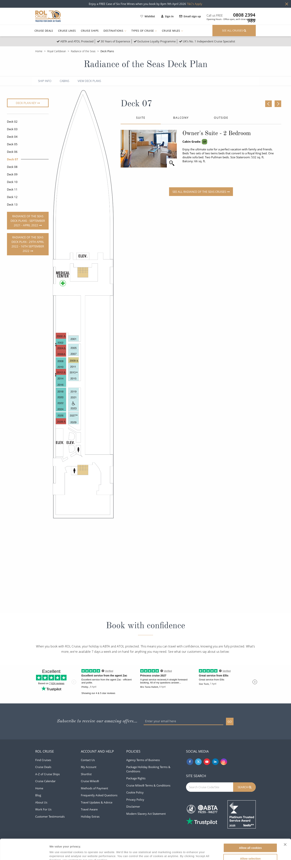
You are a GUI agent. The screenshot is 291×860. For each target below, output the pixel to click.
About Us (41, 802)
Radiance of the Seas (83, 51)
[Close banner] (285, 825)
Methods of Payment (94, 788)
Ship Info (44, 81)
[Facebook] (190, 761)
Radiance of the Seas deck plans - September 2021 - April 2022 (28, 220)
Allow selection (250, 839)
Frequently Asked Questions (99, 795)
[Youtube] (207, 761)
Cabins (64, 81)
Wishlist (147, 16)
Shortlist (86, 774)
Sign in (167, 16)
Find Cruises (43, 760)
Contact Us (88, 760)
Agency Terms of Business (143, 760)
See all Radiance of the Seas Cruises (199, 192)
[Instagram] (224, 761)
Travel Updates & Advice (96, 802)
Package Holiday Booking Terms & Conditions (148, 769)
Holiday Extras (90, 816)
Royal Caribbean (56, 51)
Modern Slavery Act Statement (146, 814)
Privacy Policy (135, 799)
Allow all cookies (250, 828)
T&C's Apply (194, 4)
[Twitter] (198, 761)
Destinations (114, 30)
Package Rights (136, 778)
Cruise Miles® (90, 781)
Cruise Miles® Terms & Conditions (148, 785)
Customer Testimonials (50, 816)
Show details (198, 852)
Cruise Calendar (45, 781)
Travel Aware (89, 809)
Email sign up (190, 16)
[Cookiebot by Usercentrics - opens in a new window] (24, 852)
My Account (88, 767)
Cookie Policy (135, 792)
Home (38, 51)
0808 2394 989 (244, 15)
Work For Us (43, 809)
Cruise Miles (172, 30)
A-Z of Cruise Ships (47, 774)
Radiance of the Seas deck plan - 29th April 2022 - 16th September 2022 (27, 244)
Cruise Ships (90, 30)
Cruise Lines (67, 30)
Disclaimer (133, 806)
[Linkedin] (215, 761)
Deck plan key (26, 103)
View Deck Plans (89, 81)
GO (229, 721)
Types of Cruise (144, 30)
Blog (38, 795)
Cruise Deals (43, 30)
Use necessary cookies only (250, 849)
